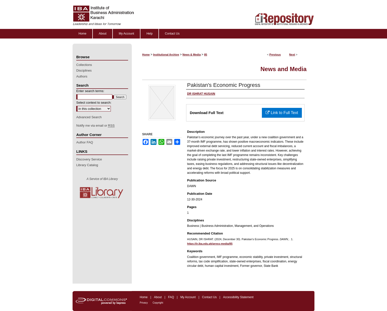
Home (146, 54)
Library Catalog (87, 165)
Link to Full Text (282, 113)
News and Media (283, 69)
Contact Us (209, 297)
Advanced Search (89, 117)
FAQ (171, 297)
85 (205, 54)
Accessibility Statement (238, 297)
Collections (84, 65)
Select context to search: (93, 102)
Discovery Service (89, 159)
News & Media (191, 54)
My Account (188, 297)
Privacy (144, 302)
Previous (275, 54)
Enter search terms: (90, 91)
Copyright (158, 302)
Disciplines (84, 70)
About (158, 297)
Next (292, 54)
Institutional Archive (166, 54)
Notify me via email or (95, 126)
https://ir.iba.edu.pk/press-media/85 (209, 243)
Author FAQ (84, 142)
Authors (81, 76)
